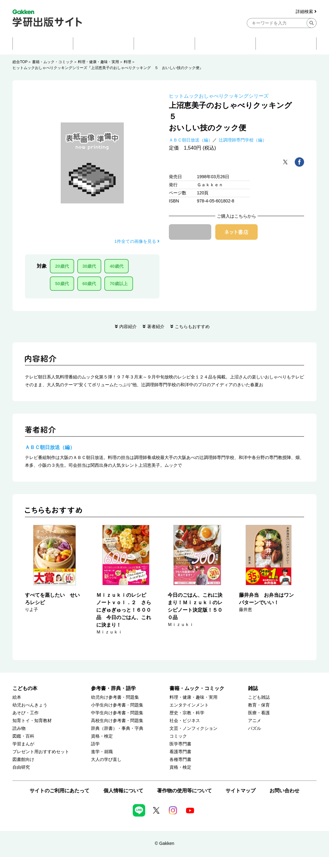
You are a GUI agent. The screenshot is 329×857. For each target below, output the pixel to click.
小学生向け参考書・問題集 (117, 705)
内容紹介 (128, 326)
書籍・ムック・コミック (52, 62)
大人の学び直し (106, 759)
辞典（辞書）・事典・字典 (117, 728)
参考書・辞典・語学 (113, 688)
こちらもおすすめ (192, 326)
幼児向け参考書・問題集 (115, 697)
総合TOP (19, 62)
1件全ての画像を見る (137, 241)
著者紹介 (155, 326)
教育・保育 (259, 705)
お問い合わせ (284, 790)
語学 (95, 744)
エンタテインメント (189, 705)
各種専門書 (180, 759)
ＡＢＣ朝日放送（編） (190, 139)
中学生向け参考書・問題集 (117, 713)
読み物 (19, 728)
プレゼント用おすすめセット (40, 751)
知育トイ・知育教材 (32, 720)
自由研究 (21, 767)
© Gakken (164, 843)
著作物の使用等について (184, 790)
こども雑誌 (259, 697)
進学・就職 (102, 751)
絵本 (16, 697)
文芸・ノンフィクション (193, 728)
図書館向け (23, 759)
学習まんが (23, 744)
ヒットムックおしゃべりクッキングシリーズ (219, 96)
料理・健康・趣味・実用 (98, 62)
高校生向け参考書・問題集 (117, 720)
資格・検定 (102, 736)
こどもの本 (24, 688)
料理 (127, 62)
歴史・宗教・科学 (186, 713)
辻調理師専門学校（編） (243, 139)
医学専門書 (180, 744)
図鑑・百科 (23, 736)
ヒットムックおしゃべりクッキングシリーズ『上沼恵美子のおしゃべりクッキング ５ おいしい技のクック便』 (107, 68)
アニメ (254, 720)
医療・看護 (259, 713)
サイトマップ (240, 790)
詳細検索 (306, 11)
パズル (254, 728)
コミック (178, 736)
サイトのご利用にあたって (59, 790)
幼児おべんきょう (29, 705)
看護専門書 (180, 751)
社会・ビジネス (184, 720)
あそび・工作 (25, 713)
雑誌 (253, 688)
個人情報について (123, 790)
